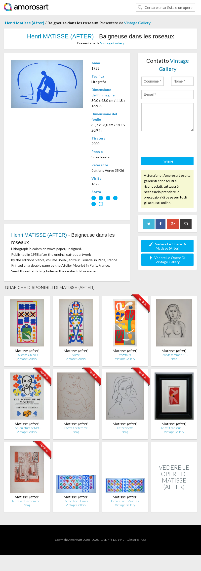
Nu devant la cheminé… (27, 501)
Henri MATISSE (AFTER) (60, 36)
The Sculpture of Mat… (27, 428)
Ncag (174, 359)
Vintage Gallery (137, 22)
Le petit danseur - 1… (174, 428)
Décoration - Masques (125, 501)
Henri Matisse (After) (24, 22)
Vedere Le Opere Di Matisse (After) (167, 246)
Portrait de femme (76, 428)
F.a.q (143, 540)
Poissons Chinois (27, 355)
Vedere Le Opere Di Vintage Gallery (167, 260)
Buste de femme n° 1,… (174, 355)
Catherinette (125, 428)
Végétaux (125, 355)
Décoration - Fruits (76, 501)
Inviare (167, 161)
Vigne (76, 355)
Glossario (132, 540)
